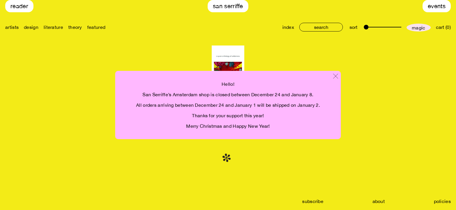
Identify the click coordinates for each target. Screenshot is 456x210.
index (288, 27)
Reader (19, 6)
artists (12, 27)
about (379, 201)
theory (75, 27)
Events (437, 6)
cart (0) (443, 27)
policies (442, 201)
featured (96, 27)
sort (353, 27)
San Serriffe (228, 6)
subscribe (312, 201)
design (31, 27)
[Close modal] (335, 77)
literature (53, 27)
